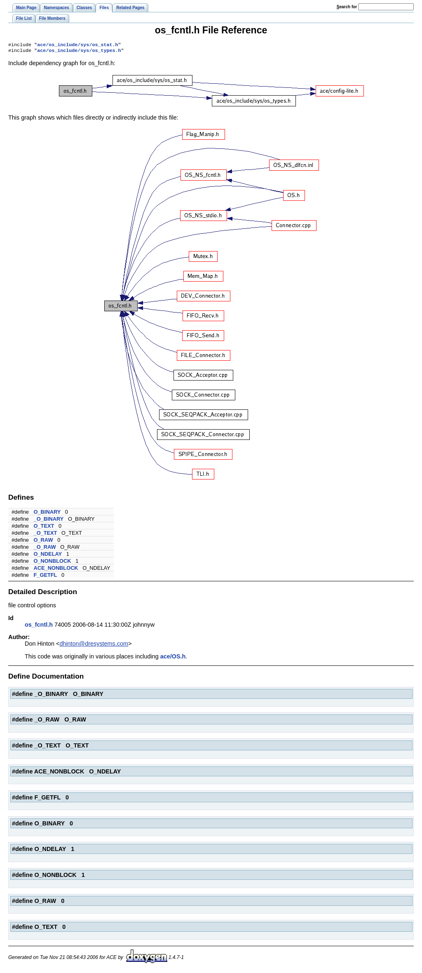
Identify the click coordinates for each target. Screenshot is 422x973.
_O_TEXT (45, 534)
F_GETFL (45, 576)
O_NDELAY (48, 555)
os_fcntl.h (39, 626)
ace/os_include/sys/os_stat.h (77, 45)
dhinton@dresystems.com (93, 645)
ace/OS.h (173, 658)
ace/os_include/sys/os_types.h (79, 52)
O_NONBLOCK (52, 562)
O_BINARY (47, 513)
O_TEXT (44, 527)
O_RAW (43, 541)
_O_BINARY (49, 520)
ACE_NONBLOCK (56, 569)
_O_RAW (45, 548)
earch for (346, 7)
